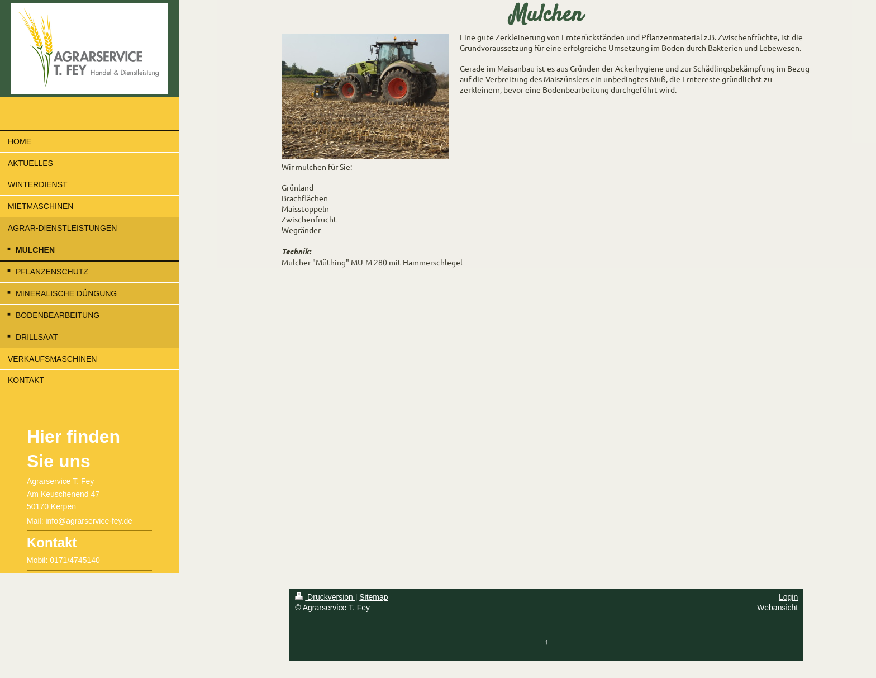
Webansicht (777, 607)
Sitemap (373, 596)
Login (788, 596)
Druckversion (325, 596)
